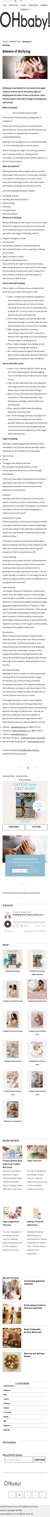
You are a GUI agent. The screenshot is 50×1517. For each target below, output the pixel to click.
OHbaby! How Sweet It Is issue (13, 1001)
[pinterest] (35, 1495)
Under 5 (6, 1399)
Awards (44, 5)
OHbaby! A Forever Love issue (13, 1031)
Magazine (6, 1425)
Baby (5, 1395)
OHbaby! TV (25, 9)
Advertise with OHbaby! (19, 113)
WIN (4, 1421)
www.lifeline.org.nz (19, 734)
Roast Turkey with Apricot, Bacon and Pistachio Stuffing (32, 1332)
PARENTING (15, 41)
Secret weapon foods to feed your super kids (34, 1306)
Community (7, 1412)
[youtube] (43, 1495)
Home (5, 41)
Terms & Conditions (22, 1506)
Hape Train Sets (34, 1160)
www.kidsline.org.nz (19, 727)
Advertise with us (8, 1386)
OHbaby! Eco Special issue (13, 1061)
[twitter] (14, 1)
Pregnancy (6, 1390)
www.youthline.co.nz (21, 730)
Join (4, 5)
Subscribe (33, 5)
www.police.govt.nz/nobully (33, 737)
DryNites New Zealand (29, 750)
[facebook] (12, 1495)
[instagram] (27, 1495)
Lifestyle (6, 1408)
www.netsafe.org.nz (36, 741)
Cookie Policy (6, 1506)
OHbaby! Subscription (12, 971)
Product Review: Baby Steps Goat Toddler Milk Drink (12, 1164)
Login (23, 5)
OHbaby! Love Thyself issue (13, 1121)
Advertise (13, 5)
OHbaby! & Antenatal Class (37, 1001)
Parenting (6, 1403)
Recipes (5, 1417)
